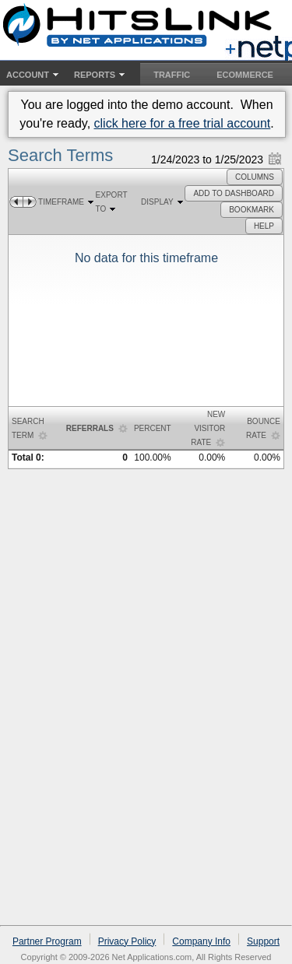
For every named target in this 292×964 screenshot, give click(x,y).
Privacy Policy (127, 941)
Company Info (201, 941)
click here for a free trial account (182, 123)
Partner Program (47, 941)
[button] (255, 177)
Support (263, 941)
